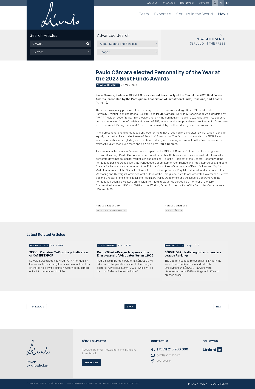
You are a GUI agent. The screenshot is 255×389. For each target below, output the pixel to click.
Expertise (162, 14)
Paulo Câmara (174, 210)
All (222, 35)
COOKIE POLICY (219, 383)
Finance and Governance (111, 210)
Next (221, 306)
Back (130, 306)
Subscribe (91, 362)
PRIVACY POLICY (197, 383)
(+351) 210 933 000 (169, 349)
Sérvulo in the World (194, 14)
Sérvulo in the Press (207, 43)
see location (161, 361)
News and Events (211, 39)
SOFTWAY (134, 383)
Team (144, 14)
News (223, 14)
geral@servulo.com (165, 355)
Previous (36, 306)
